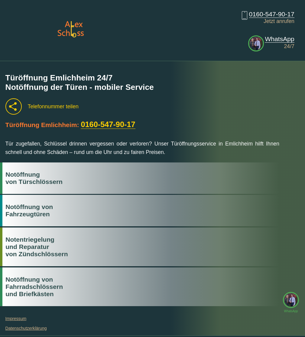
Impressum (16, 318)
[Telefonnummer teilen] (13, 106)
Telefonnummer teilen (53, 106)
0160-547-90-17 (271, 14)
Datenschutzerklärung (26, 328)
